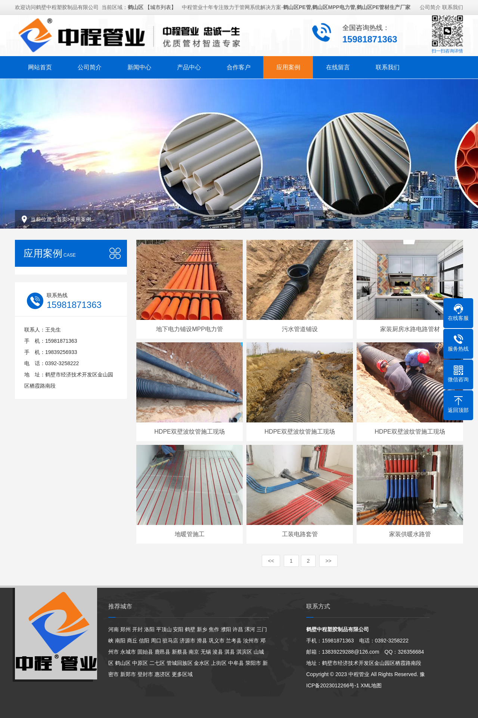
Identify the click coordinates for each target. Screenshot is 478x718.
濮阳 (226, 629)
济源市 (187, 641)
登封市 (145, 674)
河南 (113, 629)
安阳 (178, 629)
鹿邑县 (162, 652)
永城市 (128, 652)
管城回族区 (180, 663)
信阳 (144, 641)
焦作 (214, 629)
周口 (156, 641)
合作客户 (239, 65)
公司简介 (430, 5)
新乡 (202, 629)
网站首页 (40, 65)
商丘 (132, 641)
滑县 (202, 641)
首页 (62, 219)
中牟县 (236, 663)
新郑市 (128, 674)
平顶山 (164, 629)
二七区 (157, 663)
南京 (194, 652)
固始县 (145, 652)
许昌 (238, 629)
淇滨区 (244, 652)
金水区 (201, 663)
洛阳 (149, 629)
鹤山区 (123, 663)
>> (328, 561)
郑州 (125, 629)
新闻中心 (139, 65)
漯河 (250, 629)
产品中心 (189, 65)
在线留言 (338, 65)
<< (271, 561)
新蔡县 (179, 652)
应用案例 (288, 65)
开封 (137, 629)
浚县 (217, 652)
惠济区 (162, 674)
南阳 (120, 641)
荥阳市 (253, 663)
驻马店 (170, 641)
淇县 (229, 652)
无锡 (206, 652)
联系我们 (452, 5)
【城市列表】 (160, 5)
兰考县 (234, 641)
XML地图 (371, 685)
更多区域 (182, 674)
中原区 (140, 663)
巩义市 (216, 641)
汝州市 (251, 641)
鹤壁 (190, 629)
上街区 (219, 663)
